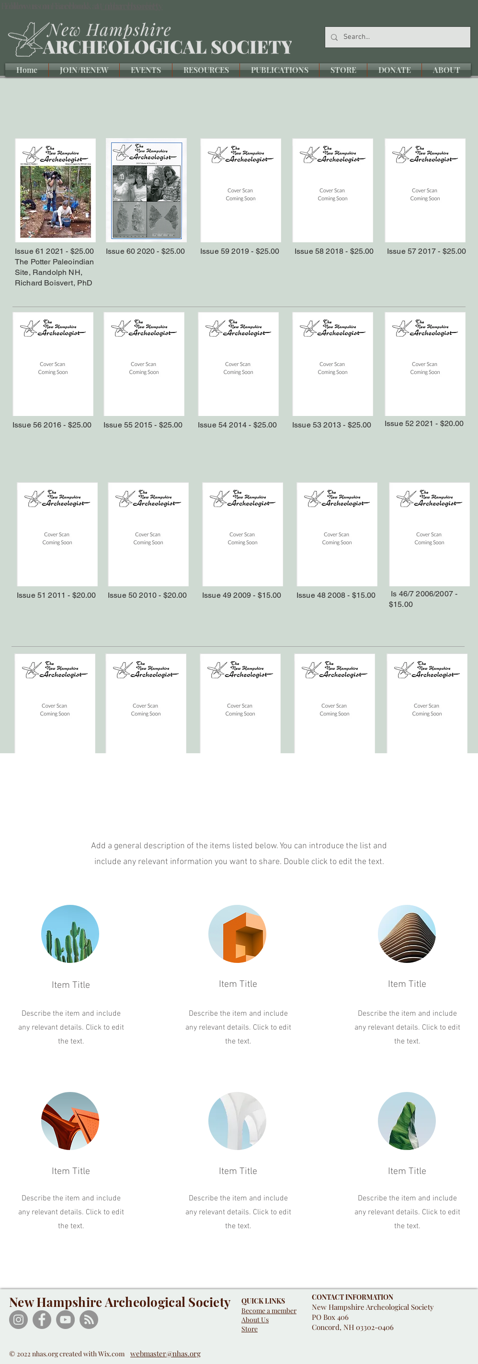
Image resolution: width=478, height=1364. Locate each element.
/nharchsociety (130, 6)
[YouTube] (65, 1319)
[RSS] (89, 1319)
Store (249, 1328)
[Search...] (396, 37)
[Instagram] (18, 1319)
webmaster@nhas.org (165, 1353)
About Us (255, 1319)
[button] (146, 70)
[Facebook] (42, 1319)
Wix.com (114, 1353)
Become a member (268, 1310)
